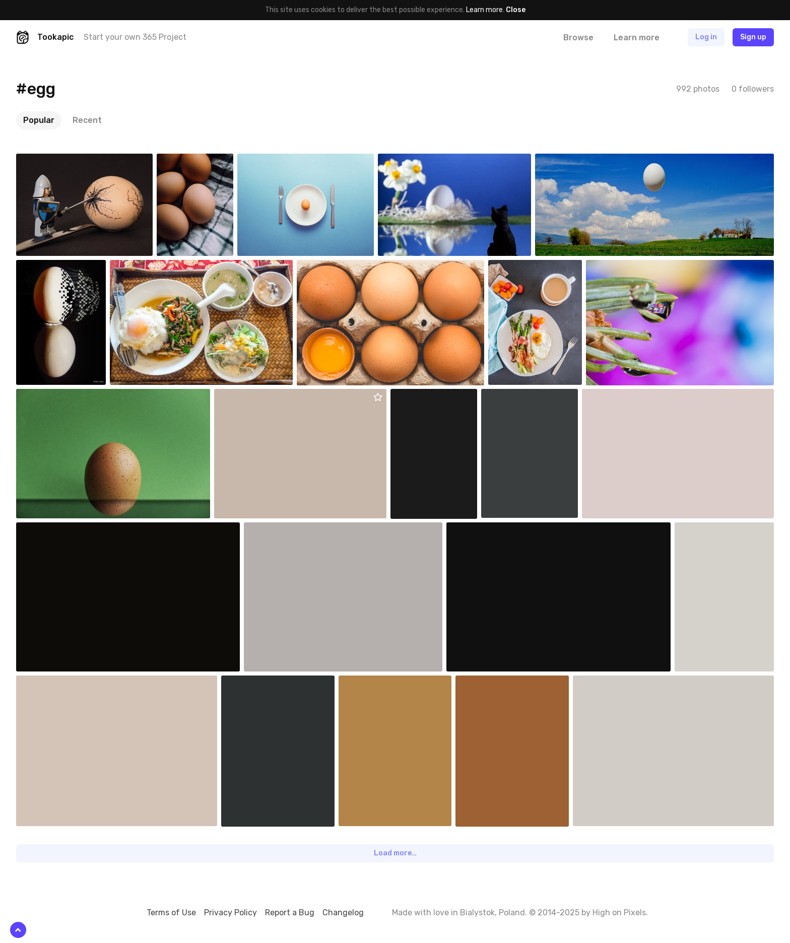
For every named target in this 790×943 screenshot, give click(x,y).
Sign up (753, 37)
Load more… (395, 853)
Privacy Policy (230, 912)
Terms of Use (171, 912)
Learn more (484, 10)
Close (515, 10)
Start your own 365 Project (135, 37)
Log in (706, 37)
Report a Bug (289, 912)
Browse (578, 37)
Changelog (343, 912)
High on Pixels (619, 912)
